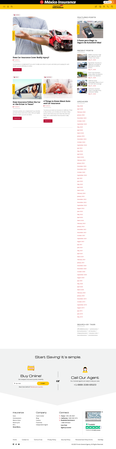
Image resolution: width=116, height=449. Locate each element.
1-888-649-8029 (65, 426)
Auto (14, 420)
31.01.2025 (78, 29)
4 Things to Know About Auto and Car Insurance (57, 106)
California (48, 81)
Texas (16, 81)
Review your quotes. (37, 391)
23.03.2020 (13, 35)
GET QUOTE (107, 2)
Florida (17, 15)
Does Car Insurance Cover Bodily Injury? (31, 57)
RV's (14, 428)
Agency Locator (66, 431)
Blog (37, 422)
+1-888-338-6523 (85, 388)
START (43, 387)
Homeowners (17, 422)
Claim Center (40, 420)
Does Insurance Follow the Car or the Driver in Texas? (26, 107)
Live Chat (64, 429)
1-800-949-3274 (72, 422)
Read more (17, 69)
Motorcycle (16, 426)
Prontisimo (17, 60)
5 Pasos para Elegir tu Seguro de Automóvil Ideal (89, 41)
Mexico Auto (17, 424)
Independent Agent (42, 428)
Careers (38, 424)
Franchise (39, 426)
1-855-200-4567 (70, 420)
